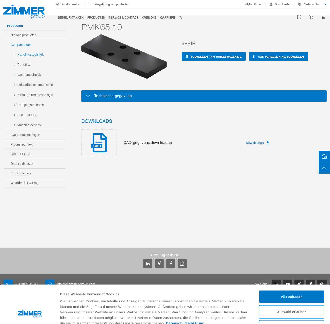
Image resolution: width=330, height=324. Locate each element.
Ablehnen (292, 294)
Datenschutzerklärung (185, 290)
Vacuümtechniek (29, 75)
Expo (257, 4)
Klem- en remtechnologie (35, 95)
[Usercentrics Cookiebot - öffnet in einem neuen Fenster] (30, 315)
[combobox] (310, 4)
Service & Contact (123, 17)
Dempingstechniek (30, 105)
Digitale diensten (22, 163)
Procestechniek (22, 144)
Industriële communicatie (35, 85)
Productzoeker (71, 4)
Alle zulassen (291, 264)
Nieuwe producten (23, 35)
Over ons (149, 17)
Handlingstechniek (30, 54)
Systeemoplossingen (25, 135)
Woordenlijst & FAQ (24, 183)
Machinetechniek (29, 125)
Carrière (167, 17)
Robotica (23, 64)
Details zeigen (243, 315)
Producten (96, 17)
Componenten (21, 45)
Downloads (282, 4)
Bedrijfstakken (71, 17)
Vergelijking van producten (112, 4)
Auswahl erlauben (291, 279)
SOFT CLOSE (27, 115)
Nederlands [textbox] (311, 4)
